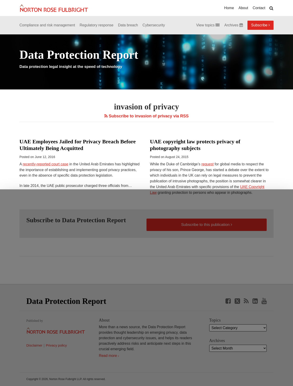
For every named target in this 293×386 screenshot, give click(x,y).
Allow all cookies (92, 369)
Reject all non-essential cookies (202, 371)
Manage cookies (146, 371)
